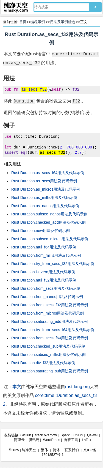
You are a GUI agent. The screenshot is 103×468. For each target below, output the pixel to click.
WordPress (51, 440)
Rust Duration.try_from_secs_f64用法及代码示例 (52, 330)
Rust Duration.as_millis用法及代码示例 (44, 197)
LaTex (86, 440)
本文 (16, 386)
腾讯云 (34, 440)
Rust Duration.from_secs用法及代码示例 (45, 288)
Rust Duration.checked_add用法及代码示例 (48, 222)
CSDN (78, 435)
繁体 (44, 450)
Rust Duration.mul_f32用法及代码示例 (43, 280)
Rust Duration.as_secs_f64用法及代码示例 (47, 173)
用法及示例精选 (62, 22)
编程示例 (37, 22)
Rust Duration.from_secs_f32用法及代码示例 (49, 305)
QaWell (92, 435)
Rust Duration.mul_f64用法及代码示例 (43, 247)
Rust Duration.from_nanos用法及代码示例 (47, 296)
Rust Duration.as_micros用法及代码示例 (45, 189)
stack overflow (46, 435)
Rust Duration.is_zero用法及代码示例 (43, 272)
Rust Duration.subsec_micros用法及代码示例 (49, 239)
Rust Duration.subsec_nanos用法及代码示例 (49, 214)
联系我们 (72, 450)
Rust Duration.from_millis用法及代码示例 (46, 255)
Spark (65, 435)
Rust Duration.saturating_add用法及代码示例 (49, 321)
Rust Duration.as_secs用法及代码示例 (44, 181)
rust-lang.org (77, 386)
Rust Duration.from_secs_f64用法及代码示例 (49, 338)
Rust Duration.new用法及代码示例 (40, 230)
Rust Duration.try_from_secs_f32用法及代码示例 (52, 263)
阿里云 (19, 440)
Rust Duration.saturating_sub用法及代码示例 (49, 371)
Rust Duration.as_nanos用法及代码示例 (45, 206)
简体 (56, 450)
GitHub (25, 435)
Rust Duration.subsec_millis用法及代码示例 (48, 354)
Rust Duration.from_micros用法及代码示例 (47, 313)
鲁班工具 (71, 440)
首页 (22, 22)
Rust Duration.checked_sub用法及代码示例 (48, 346)
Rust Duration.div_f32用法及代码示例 (43, 363)
